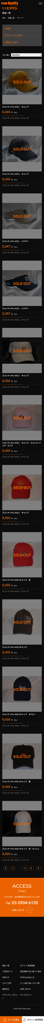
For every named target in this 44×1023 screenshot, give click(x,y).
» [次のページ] (38, 868)
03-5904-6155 (25, 902)
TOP (3, 18)
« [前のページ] (5, 868)
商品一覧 (11, 18)
